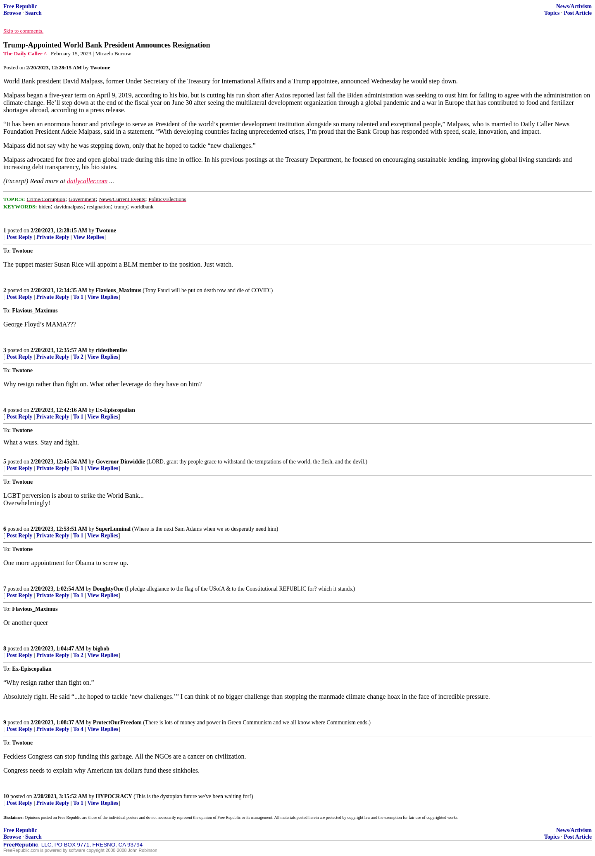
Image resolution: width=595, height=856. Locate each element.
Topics (551, 13)
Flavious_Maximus (118, 290)
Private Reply (52, 237)
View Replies (88, 237)
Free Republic (20, 6)
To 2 (78, 357)
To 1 (78, 297)
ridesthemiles (112, 350)
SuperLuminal (113, 529)
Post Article (578, 13)
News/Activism (574, 6)
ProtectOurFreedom (117, 722)
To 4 (78, 729)
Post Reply (19, 237)
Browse (12, 13)
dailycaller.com (87, 180)
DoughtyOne (108, 589)
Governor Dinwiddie (120, 462)
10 (6, 796)
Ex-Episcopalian (115, 410)
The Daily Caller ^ (25, 53)
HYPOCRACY (114, 796)
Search (33, 13)
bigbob (101, 649)
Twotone (106, 230)
